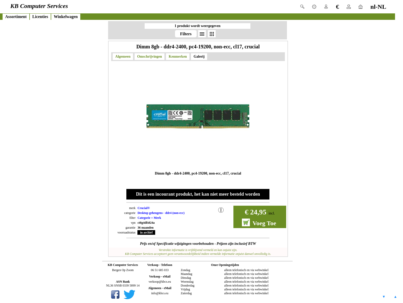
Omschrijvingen (149, 56)
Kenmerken (178, 56)
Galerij (199, 56)
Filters (185, 34)
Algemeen (122, 56)
